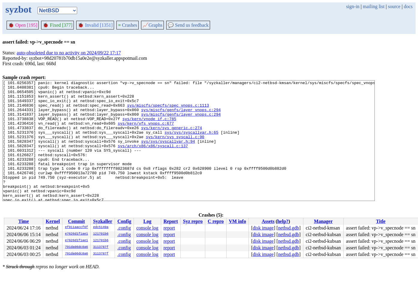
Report (171, 221)
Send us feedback (188, 25)
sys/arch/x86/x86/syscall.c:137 (153, 159)
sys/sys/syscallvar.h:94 (168, 154)
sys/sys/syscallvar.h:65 (191, 143)
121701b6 (100, 234)
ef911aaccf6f (76, 227)
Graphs (152, 25)
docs (408, 6)
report (169, 227)
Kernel (53, 221)
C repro (216, 221)
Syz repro (193, 221)
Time (23, 221)
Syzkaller (102, 221)
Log (147, 221)
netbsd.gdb (288, 227)
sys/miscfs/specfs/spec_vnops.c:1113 (168, 110)
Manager (323, 221)
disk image (263, 227)
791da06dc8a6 (76, 247)
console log (147, 227)
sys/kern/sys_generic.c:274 (171, 137)
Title (381, 221)
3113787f (100, 247)
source (394, 6)
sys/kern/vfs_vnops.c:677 (146, 132)
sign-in (352, 6)
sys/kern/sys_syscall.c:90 (175, 148)
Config (124, 221)
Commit (76, 221)
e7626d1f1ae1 (76, 234)
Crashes (127, 25)
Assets (268, 221)
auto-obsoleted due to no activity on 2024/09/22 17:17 (69, 52)
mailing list (373, 6)
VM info (237, 221)
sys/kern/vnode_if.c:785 (149, 126)
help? (282, 221)
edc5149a (100, 227)
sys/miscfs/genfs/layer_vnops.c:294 (181, 116)
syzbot (18, 9)
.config (124, 227)
